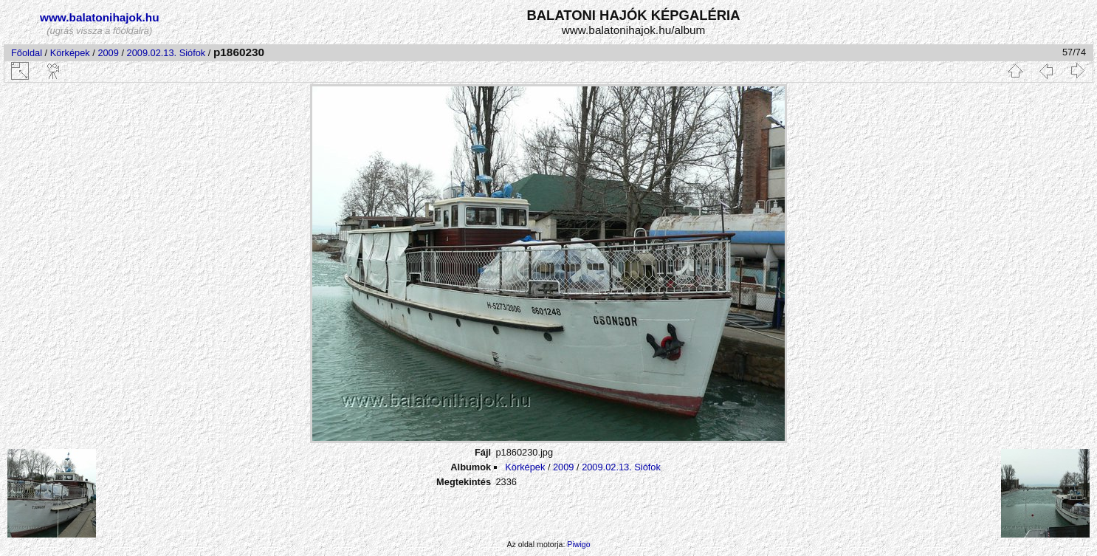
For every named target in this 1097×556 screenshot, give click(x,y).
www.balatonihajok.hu (99, 17)
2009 (107, 52)
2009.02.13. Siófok (166, 52)
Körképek (70, 52)
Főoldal (26, 52)
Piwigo (578, 544)
